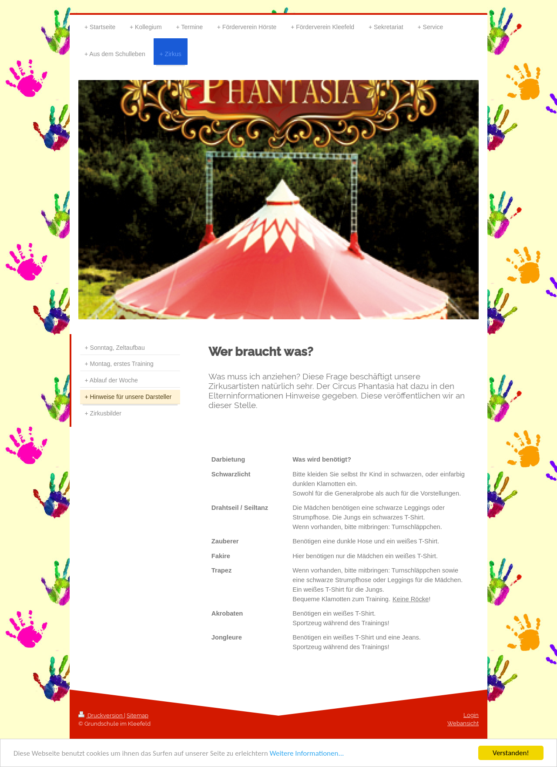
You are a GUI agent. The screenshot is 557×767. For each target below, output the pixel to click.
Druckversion (101, 715)
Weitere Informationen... (306, 753)
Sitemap (137, 715)
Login (471, 715)
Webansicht (463, 723)
